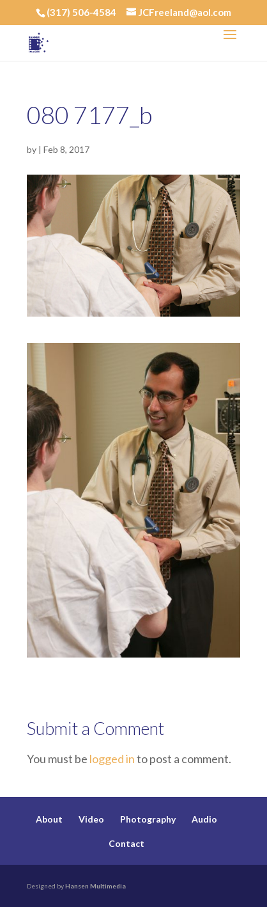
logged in (112, 759)
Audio (204, 819)
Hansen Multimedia (95, 886)
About (49, 819)
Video (91, 819)
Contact (126, 843)
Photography (148, 819)
